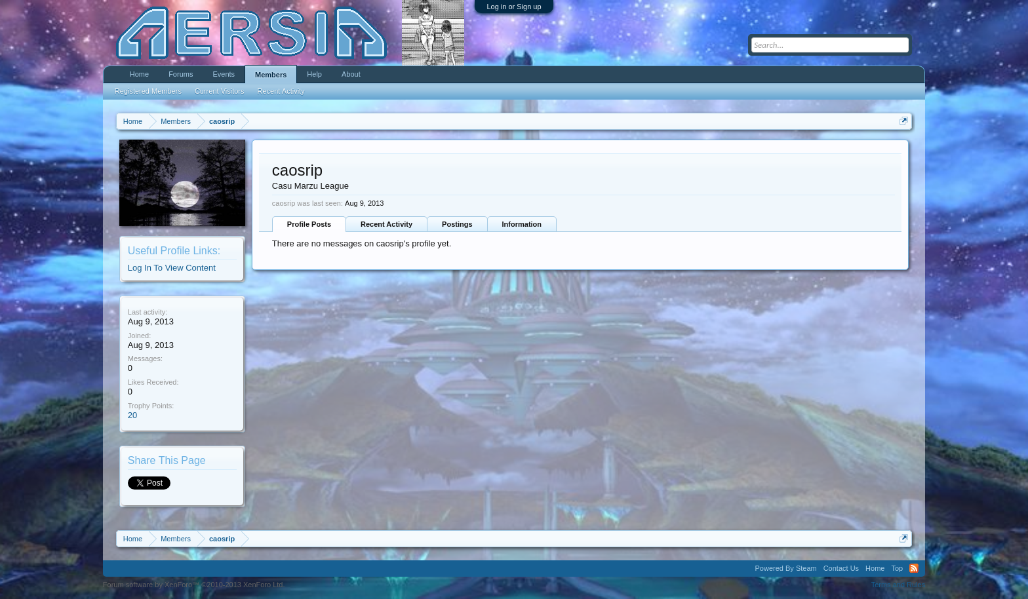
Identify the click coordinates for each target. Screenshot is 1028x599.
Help (314, 74)
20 (132, 415)
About (351, 74)
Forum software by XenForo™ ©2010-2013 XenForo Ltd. (194, 585)
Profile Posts (309, 224)
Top (897, 568)
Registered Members (148, 91)
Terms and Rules (898, 585)
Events (223, 74)
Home (139, 74)
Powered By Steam (786, 568)
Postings (457, 224)
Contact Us (841, 568)
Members (271, 75)
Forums (180, 74)
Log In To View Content (172, 268)
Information (522, 224)
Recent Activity (386, 224)
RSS (914, 568)
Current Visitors (220, 91)
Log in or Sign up (513, 6)
